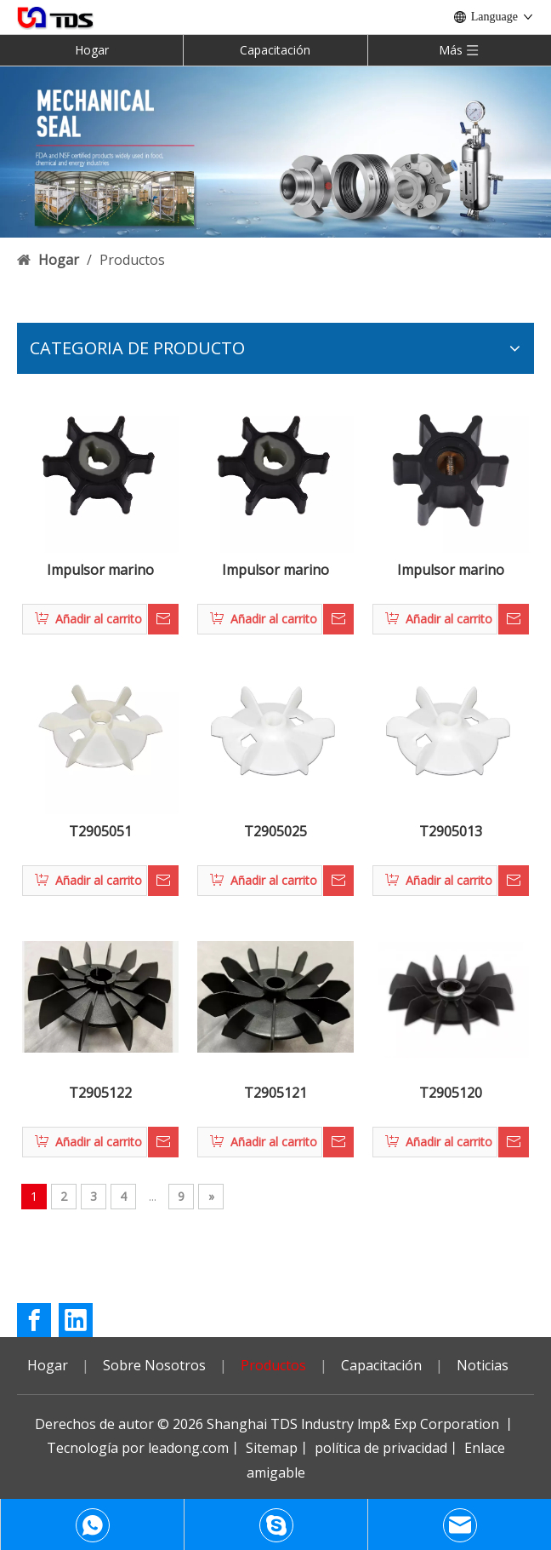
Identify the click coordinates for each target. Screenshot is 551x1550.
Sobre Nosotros (154, 1365)
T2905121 (275, 1093)
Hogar (92, 50)
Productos (273, 1365)
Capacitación (275, 50)
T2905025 (275, 832)
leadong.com (188, 1447)
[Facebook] (34, 1320)
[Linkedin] (76, 1320)
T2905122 (100, 1093)
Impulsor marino (100, 570)
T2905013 (450, 832)
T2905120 (450, 1093)
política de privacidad (381, 1447)
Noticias (482, 1365)
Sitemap (272, 1447)
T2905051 (100, 832)
